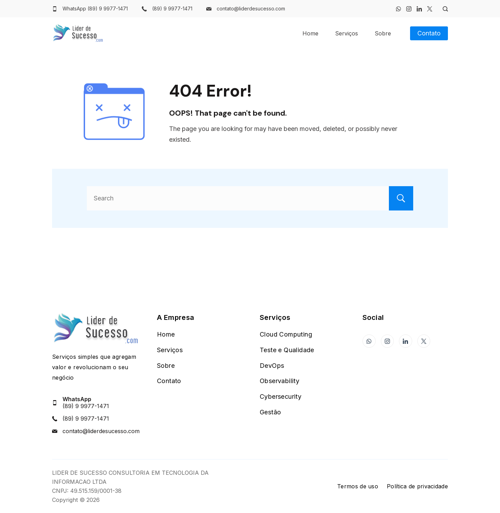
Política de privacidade (417, 486)
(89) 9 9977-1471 (172, 8)
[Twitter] (429, 8)
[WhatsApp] (398, 8)
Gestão (270, 412)
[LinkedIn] (419, 8)
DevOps (272, 365)
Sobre (383, 33)
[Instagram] (408, 8)
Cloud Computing (286, 334)
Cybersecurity (280, 396)
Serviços (346, 33)
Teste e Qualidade (287, 350)
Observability (279, 380)
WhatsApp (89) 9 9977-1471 (95, 8)
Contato (429, 33)
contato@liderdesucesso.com (251, 8)
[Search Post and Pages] (443, 8)
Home (310, 33)
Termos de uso (357, 486)
